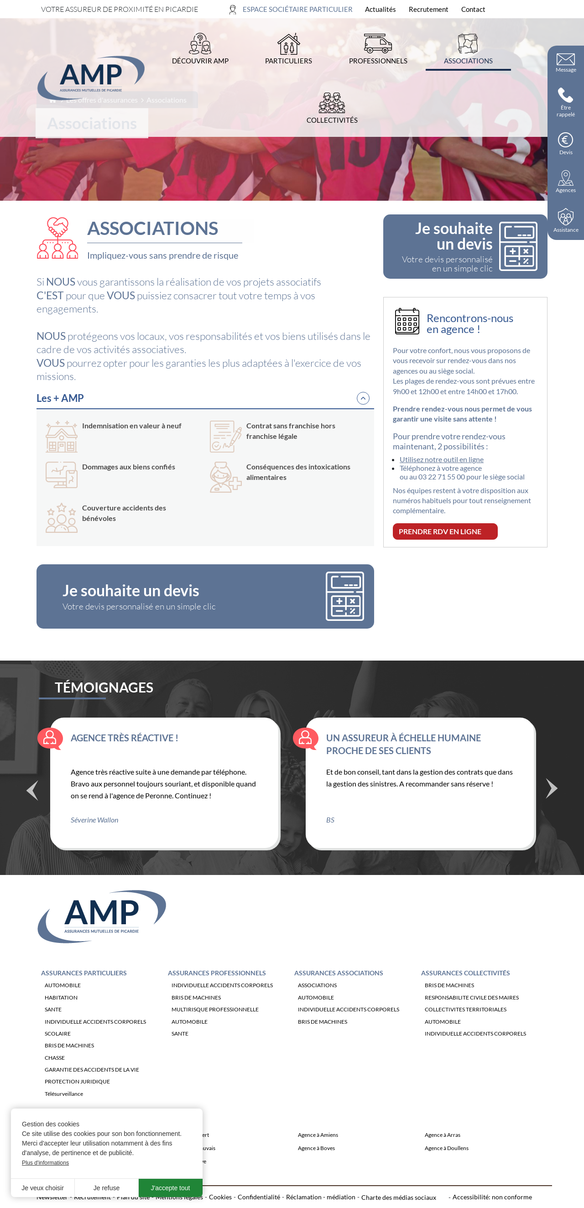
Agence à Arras (442, 1149)
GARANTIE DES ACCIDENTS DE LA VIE (92, 1084)
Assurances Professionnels (217, 987)
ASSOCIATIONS (317, 999)
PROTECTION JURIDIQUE (77, 1096)
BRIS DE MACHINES (69, 1060)
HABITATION (61, 1011)
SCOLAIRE (58, 1047)
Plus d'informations (45, 1163)
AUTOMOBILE (63, 999)
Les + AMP (60, 398)
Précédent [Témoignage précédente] (32, 806)
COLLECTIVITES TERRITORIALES (465, 1024)
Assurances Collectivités (465, 987)
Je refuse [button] (107, 1188)
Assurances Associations (338, 987)
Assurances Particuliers (84, 987)
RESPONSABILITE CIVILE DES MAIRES (472, 1011)
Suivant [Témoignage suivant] (552, 802)
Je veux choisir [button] (42, 1188)
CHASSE (55, 1071)
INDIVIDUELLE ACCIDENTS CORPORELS (95, 1035)
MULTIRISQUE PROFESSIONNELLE (215, 1024)
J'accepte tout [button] (170, 1188)
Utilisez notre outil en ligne (442, 459)
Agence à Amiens (318, 1149)
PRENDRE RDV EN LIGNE (440, 531)
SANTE (53, 1024)
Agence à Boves (316, 1162)
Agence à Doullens (447, 1162)
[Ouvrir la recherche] (537, 9)
